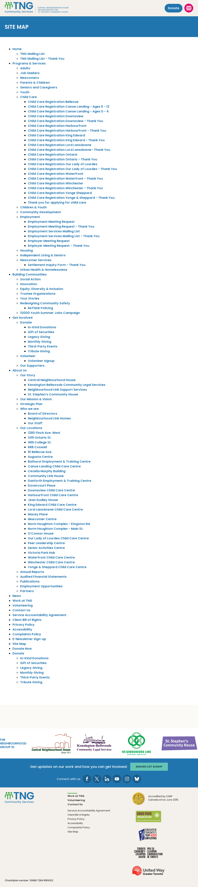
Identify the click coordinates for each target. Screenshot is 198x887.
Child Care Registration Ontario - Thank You (62, 159)
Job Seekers (30, 73)
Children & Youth (33, 207)
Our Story (27, 375)
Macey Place (38, 514)
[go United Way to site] (148, 873)
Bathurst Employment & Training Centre (59, 461)
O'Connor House (41, 533)
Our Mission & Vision (36, 399)
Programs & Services (29, 63)
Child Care (28, 97)
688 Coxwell (37, 447)
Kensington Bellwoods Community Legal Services (66, 385)
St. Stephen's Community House (53, 394)
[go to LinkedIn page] (107, 778)
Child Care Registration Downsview (55, 116)
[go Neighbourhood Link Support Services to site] (137, 743)
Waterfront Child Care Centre (51, 557)
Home (17, 49)
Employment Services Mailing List (54, 231)
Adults (25, 68)
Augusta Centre (40, 457)
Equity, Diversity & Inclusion (41, 289)
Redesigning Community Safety (45, 303)
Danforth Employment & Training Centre (59, 481)
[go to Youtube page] (117, 778)
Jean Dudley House (43, 500)
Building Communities (29, 274)
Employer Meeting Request (49, 241)
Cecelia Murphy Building (46, 471)
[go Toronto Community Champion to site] (148, 854)
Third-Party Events (42, 346)
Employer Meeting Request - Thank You (58, 245)
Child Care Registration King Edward (56, 135)
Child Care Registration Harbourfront (57, 126)
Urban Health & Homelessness (43, 269)
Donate (173, 8)
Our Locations (31, 428)
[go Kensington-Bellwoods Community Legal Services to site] (94, 743)
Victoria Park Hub (41, 552)
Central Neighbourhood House (52, 380)
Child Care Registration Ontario (53, 154)
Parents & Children (35, 82)
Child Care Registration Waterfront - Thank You (65, 178)
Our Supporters (32, 365)
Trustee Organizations (37, 293)
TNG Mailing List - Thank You (42, 58)
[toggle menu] (188, 7)
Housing (26, 250)
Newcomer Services (35, 260)
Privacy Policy (23, 624)
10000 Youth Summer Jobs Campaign (50, 313)
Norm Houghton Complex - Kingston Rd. (59, 524)
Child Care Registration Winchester (55, 183)
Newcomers (29, 78)
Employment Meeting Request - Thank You (61, 226)
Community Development (40, 212)
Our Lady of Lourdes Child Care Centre (58, 538)
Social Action (30, 279)
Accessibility (22, 629)
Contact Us (21, 610)
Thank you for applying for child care (57, 202)
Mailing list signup (149, 766)
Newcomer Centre (42, 519)
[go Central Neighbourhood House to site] (51, 743)
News (16, 596)
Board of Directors (42, 413)
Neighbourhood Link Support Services (57, 389)
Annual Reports (32, 572)
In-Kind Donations (42, 327)
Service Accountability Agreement (39, 615)
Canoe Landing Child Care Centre (54, 466)
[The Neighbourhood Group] (42, 8)
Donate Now (22, 648)
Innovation (28, 284)
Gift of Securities (41, 332)
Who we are (29, 409)
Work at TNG (22, 600)
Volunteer (27, 356)
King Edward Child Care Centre (52, 504)
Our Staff (35, 423)
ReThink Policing (40, 308)
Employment (30, 217)
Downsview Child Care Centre (51, 490)
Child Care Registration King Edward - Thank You (66, 140)
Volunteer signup (41, 361)
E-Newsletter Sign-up (29, 639)
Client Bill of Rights (26, 620)
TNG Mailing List (32, 54)
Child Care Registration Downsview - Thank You (65, 121)
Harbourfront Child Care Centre (53, 495)
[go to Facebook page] (87, 778)
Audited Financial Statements (43, 576)
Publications (30, 581)
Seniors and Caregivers (38, 87)
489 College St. (39, 442)
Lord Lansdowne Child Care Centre (55, 509)
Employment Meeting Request (51, 221)
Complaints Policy (26, 634)
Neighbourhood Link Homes (49, 418)
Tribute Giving (39, 351)
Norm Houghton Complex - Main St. (55, 528)
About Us (19, 370)
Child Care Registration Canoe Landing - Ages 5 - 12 (68, 106)
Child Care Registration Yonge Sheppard (60, 193)
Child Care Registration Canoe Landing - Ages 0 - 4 (68, 111)
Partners (27, 591)
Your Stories (29, 298)
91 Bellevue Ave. (40, 452)
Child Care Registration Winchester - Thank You (65, 188)
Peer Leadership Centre (46, 543)
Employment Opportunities (41, 586)
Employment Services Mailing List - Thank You (63, 236)
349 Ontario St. (39, 437)
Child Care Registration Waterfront (55, 174)
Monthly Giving (39, 341)
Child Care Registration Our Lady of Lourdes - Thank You (72, 169)
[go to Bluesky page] (137, 778)
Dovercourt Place (41, 485)
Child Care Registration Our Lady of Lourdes (62, 164)
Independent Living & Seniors (43, 255)
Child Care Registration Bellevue (53, 102)
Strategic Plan (31, 404)
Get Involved (22, 317)
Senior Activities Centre (46, 548)
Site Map (19, 644)
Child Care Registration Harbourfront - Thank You (67, 130)
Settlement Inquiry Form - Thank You (56, 265)
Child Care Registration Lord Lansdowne (59, 145)
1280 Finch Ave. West (44, 433)
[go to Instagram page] (127, 778)
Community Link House (46, 476)
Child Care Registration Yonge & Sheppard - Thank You (71, 198)
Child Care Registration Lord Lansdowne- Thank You (69, 150)
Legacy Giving (39, 337)
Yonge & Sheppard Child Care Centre (57, 567)
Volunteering (22, 605)
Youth (24, 92)
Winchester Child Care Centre (51, 562)
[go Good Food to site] (148, 818)
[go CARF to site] (155, 800)
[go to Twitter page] (97, 778)
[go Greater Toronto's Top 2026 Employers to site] (148, 836)
